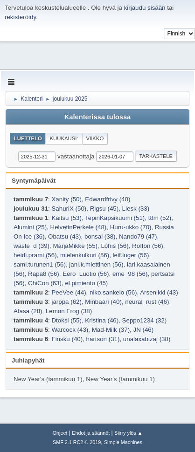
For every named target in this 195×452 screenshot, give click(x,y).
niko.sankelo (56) (113, 292)
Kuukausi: (64, 138)
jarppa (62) (66, 301)
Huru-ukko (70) (131, 227)
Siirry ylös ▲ (128, 433)
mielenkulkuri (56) (84, 255)
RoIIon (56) (147, 245)
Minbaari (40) (103, 301)
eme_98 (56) (130, 273)
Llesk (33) (136, 208)
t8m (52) (160, 217)
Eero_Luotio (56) (86, 273)
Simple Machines (123, 442)
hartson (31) (103, 339)
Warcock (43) (69, 329)
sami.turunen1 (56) (40, 264)
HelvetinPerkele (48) (78, 227)
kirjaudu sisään (145, 7)
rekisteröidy (20, 17)
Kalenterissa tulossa (97, 117)
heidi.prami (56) (35, 255)
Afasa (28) (28, 311)
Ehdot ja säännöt (91, 433)
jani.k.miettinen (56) (96, 264)
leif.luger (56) (131, 255)
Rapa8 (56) (43, 273)
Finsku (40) (67, 339)
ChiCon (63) (45, 283)
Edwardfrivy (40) (107, 199)
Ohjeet (60, 433)
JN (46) (143, 329)
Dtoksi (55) (66, 320)
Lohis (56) (114, 245)
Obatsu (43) (64, 236)
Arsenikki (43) (159, 292)
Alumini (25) (30, 227)
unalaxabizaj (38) (147, 339)
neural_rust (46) (147, 301)
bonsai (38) (100, 236)
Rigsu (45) (104, 208)
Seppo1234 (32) (144, 320)
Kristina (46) (101, 320)
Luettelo (28, 138)
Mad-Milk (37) (111, 329)
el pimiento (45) (86, 283)
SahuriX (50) (68, 208)
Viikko (95, 138)
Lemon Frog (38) (69, 311)
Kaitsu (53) (66, 217)
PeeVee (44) (68, 292)
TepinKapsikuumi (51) (115, 217)
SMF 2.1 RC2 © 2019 (77, 442)
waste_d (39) (31, 245)
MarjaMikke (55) (75, 245)
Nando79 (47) (138, 236)
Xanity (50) (66, 199)
